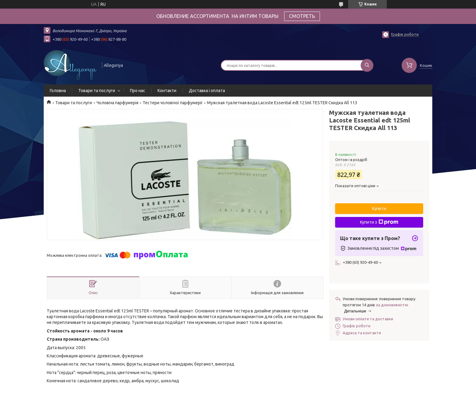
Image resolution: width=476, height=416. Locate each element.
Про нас (137, 90)
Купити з (379, 222)
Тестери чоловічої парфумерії (172, 102)
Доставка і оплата (207, 90)
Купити (379, 208)
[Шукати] (367, 65)
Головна (58, 90)
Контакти (167, 90)
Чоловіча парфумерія (117, 102)
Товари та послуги (96, 90)
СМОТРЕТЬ (302, 16)
